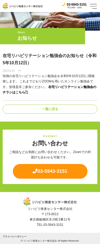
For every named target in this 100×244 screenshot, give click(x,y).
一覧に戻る (50, 109)
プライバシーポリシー (15, 236)
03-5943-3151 (74, 4)
